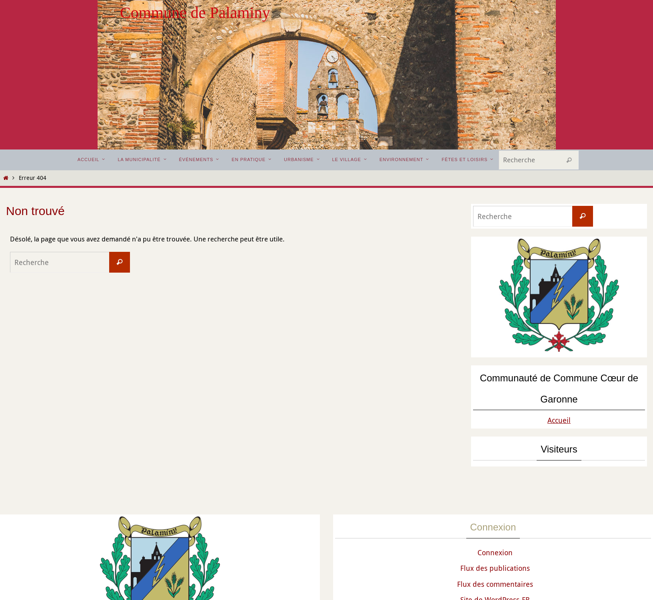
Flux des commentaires (495, 584)
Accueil (559, 420)
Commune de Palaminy (195, 13)
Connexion (495, 552)
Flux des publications (495, 568)
